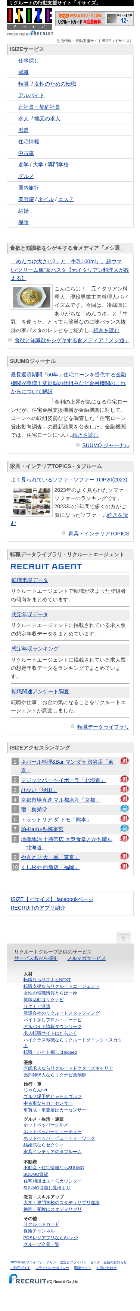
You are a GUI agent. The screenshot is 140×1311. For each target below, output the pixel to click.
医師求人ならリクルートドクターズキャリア (68, 1068)
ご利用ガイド (20, 1268)
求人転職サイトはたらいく (50, 1033)
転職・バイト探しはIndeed (50, 1052)
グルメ (26, 176)
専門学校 (58, 165)
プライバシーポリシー (52, 1268)
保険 (23, 222)
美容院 (26, 199)
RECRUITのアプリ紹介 (38, 908)
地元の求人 (47, 118)
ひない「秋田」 (39, 790)
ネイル (46, 199)
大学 (38, 165)
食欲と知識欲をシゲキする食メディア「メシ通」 (72, 340)
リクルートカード (41, 1224)
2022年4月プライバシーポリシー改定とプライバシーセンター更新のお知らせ (68, 1262)
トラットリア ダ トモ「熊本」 (56, 819)
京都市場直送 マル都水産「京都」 (61, 800)
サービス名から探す (36, 958)
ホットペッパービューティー (53, 1131)
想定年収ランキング (35, 649)
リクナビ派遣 (37, 1006)
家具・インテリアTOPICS (99, 534)
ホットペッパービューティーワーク (59, 1138)
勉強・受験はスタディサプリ (53, 1209)
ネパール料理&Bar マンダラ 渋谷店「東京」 (67, 766)
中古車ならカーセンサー (48, 1103)
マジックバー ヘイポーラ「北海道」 (63, 780)
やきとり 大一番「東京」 (50, 857)
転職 (23, 84)
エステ (66, 199)
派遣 (23, 130)
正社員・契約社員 (39, 107)
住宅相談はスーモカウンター (53, 1181)
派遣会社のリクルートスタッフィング (62, 1013)
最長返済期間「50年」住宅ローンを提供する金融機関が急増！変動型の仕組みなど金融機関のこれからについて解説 (69, 383)
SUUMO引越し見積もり (47, 1188)
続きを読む (106, 330)
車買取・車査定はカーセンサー (55, 1110)
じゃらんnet (35, 1090)
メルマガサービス (86, 958)
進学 (23, 165)
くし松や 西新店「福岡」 (50, 867)
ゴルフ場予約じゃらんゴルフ (53, 1096)
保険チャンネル (39, 1231)
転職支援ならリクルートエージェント (62, 986)
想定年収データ (30, 614)
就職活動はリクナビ (44, 999)
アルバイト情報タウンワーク (53, 1026)
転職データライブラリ (103, 727)
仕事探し (28, 61)
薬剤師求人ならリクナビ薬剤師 (55, 1075)
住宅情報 (28, 141)
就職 (23, 72)
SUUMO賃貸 (36, 1174)
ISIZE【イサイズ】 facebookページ (52, 899)
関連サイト (82, 1268)
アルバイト (31, 95)
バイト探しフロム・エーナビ (53, 1020)
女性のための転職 (55, 84)
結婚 (23, 211)
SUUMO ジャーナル (106, 445)
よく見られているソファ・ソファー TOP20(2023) (69, 480)
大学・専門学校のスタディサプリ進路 (62, 1202)
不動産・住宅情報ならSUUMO (54, 1167)
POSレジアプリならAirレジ (51, 1237)
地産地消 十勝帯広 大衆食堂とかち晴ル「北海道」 (67, 843)
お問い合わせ (106, 1268)
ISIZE (30, 22)
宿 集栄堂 (34, 809)
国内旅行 (28, 188)
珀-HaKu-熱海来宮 (42, 829)
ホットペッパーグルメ (46, 1125)
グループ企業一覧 (41, 1244)
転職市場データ (30, 580)
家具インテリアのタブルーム (53, 1151)
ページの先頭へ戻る (123, 937)
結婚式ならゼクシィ (44, 1145)
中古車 (26, 153)
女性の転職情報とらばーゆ (50, 993)
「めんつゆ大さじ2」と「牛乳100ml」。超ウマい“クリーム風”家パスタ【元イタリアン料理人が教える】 (70, 269)
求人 (23, 118)
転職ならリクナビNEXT (47, 979)
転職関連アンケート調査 (40, 691)
